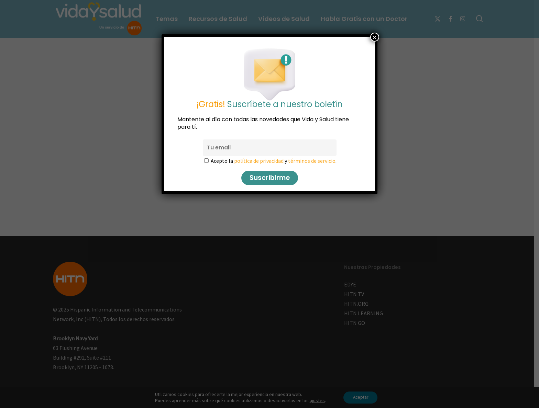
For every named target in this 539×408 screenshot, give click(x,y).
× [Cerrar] (374, 37)
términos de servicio (312, 160)
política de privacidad (259, 160)
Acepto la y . (274, 160)
